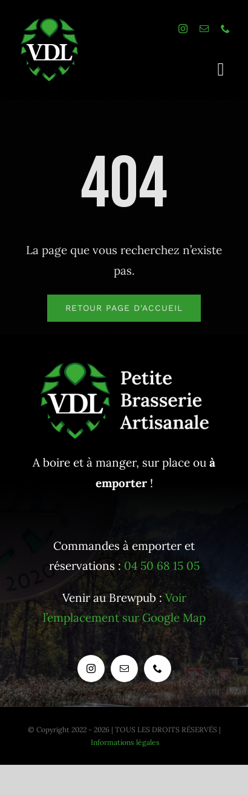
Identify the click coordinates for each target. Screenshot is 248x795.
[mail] (204, 28)
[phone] (225, 28)
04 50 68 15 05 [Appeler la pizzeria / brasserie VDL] (162, 565)
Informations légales (125, 742)
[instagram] (183, 28)
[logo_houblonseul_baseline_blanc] (51, 23)
